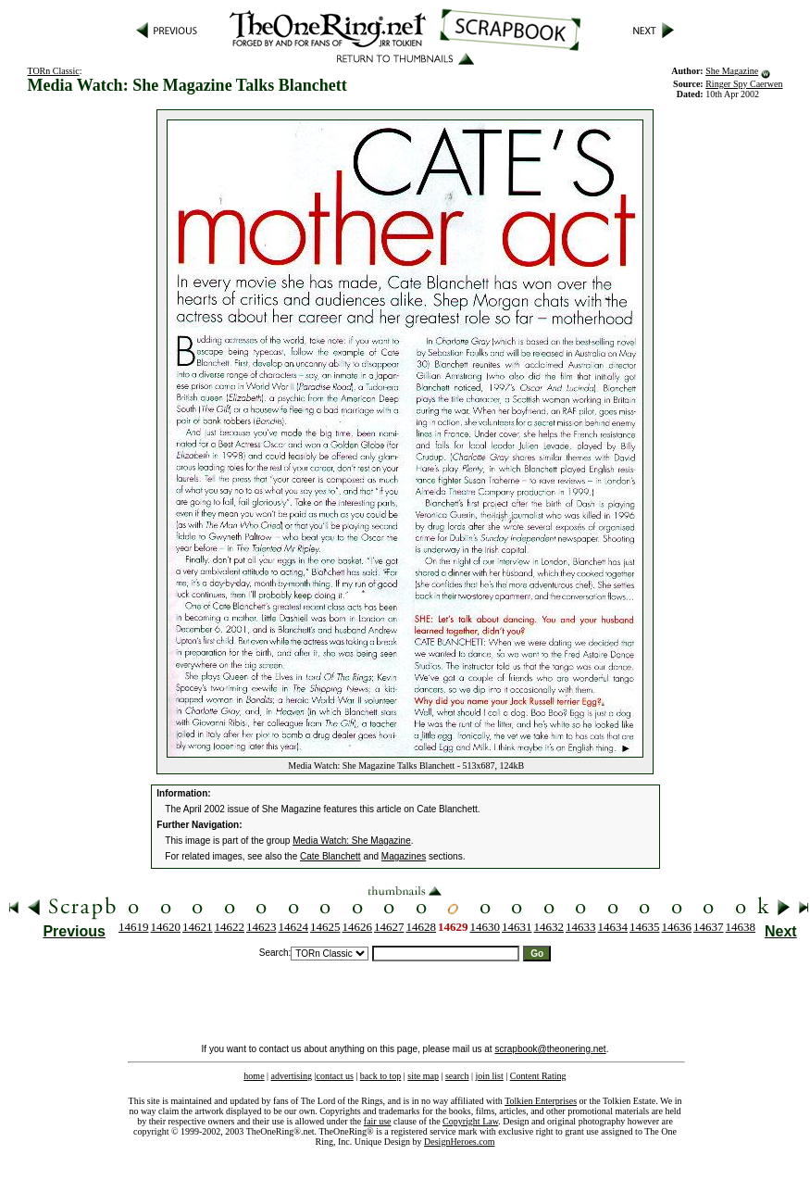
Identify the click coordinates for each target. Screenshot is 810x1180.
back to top (380, 1076)
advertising (291, 1076)
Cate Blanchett (330, 856)
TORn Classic (53, 71)
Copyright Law (470, 1121)
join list (489, 1076)
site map (423, 1076)
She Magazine (731, 71)
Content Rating (538, 1076)
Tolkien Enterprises (541, 1101)
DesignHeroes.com (459, 1141)
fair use (378, 1121)
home (253, 1076)
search (457, 1076)
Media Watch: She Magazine (351, 840)
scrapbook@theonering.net (549, 1049)
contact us (335, 1076)
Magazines (403, 856)
